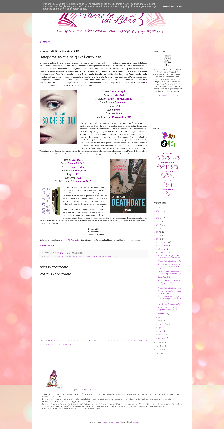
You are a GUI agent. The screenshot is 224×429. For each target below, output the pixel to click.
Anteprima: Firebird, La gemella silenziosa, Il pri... (169, 308)
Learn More (168, 6)
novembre (162, 245)
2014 (158, 342)
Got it (179, 6)
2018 (158, 228)
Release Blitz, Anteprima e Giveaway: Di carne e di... (169, 273)
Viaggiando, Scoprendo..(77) (169, 288)
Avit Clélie (64, 256)
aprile (161, 327)
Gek (89, 389)
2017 (158, 232)
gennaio (161, 338)
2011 (158, 353)
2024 (158, 211)
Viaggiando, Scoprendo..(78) (169, 261)
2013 (158, 346)
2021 (158, 218)
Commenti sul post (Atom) (59, 344)
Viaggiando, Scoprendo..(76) (169, 304)
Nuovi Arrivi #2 (164, 277)
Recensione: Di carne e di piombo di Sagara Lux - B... (169, 266)
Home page (93, 340)
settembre (163, 252)
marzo (161, 331)
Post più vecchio (139, 340)
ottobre (161, 249)
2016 (158, 235)
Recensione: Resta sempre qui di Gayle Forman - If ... (169, 298)
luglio (160, 317)
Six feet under (73, 240)
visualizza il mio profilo (168, 95)
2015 (158, 239)
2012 (158, 349)
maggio (161, 324)
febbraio (162, 334)
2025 (158, 208)
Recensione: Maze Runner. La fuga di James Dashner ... (169, 282)
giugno (161, 321)
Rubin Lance (112, 256)
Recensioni (45, 41)
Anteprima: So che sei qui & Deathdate (170, 292)
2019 (158, 225)
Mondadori (102, 256)
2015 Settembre (54, 256)
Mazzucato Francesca (88, 256)
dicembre (162, 242)
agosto (161, 314)
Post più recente (47, 340)
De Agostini (73, 256)
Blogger (134, 422)
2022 (158, 214)
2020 (158, 221)
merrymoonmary (111, 422)
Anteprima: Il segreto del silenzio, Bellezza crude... (169, 256)
